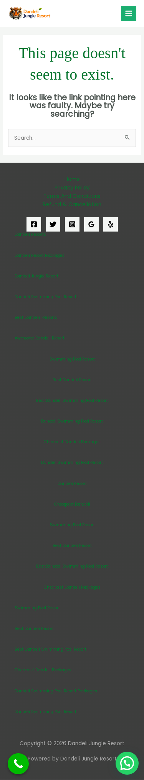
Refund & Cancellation (72, 204)
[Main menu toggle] (129, 13)
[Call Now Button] (18, 763)
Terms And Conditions (72, 196)
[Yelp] (110, 224)
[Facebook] (33, 224)
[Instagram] (72, 224)
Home (72, 179)
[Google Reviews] (91, 224)
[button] (127, 763)
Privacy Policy (72, 187)
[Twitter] (53, 224)
